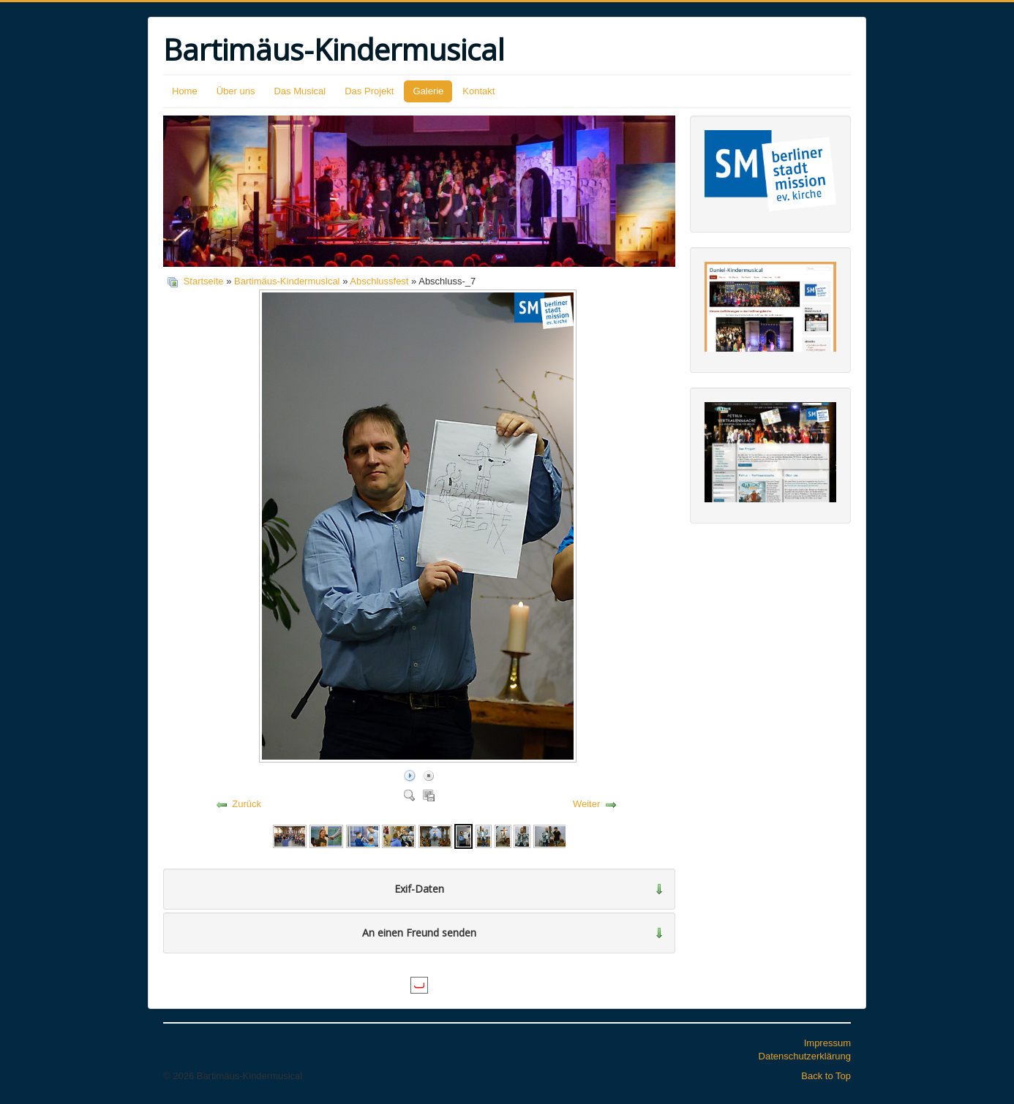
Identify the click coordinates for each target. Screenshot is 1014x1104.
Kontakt (478, 91)
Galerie (428, 91)
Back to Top (826, 1075)
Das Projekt (369, 91)
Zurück (246, 803)
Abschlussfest (379, 281)
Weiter (586, 803)
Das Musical (300, 91)
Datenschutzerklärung (805, 1056)
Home (185, 91)
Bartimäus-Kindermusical (287, 281)
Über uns (236, 91)
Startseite (204, 281)
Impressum (827, 1042)
